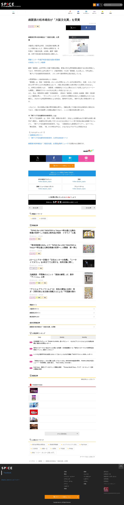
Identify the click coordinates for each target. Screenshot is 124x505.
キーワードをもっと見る (87, 456)
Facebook (7, 473)
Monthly (84, 337)
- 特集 (84, 483)
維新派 (33, 218)
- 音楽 (65, 471)
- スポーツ (66, 486)
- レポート (86, 479)
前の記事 (33, 208)
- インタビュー (87, 476)
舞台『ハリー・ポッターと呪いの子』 (43, 452)
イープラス (32, 461)
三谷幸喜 (34, 448)
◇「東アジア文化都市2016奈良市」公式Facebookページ (48, 138)
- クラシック (67, 479)
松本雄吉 (42, 218)
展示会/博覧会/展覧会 (38, 444)
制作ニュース (63, 143)
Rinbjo (70, 448)
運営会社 (106, 471)
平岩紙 (62, 448)
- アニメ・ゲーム (68, 481)
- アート (66, 483)
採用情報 (106, 479)
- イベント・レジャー (69, 476)
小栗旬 (53, 448)
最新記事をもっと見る (87, 379)
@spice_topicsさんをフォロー (10, 480)
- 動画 (84, 471)
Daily (39, 337)
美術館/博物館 (53, 444)
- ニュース (86, 474)
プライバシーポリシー (109, 483)
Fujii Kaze (83, 444)
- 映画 (65, 488)
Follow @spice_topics (44, 181)
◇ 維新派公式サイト (35, 135)
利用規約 (106, 481)
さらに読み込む (67, 434)
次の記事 (90, 208)
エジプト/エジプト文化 (69, 444)
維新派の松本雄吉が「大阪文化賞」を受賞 (43, 143)
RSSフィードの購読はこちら (63, 165)
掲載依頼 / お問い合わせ (110, 476)
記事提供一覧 (107, 474)
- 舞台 (65, 474)
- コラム (85, 481)
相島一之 (43, 448)
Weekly (62, 337)
